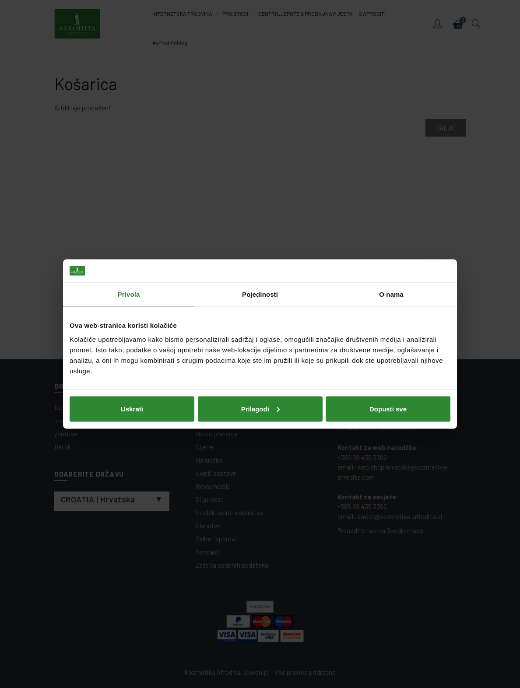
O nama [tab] (391, 294)
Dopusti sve (388, 408)
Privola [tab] (129, 294)
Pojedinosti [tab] (260, 294)
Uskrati (132, 408)
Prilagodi (260, 408)
